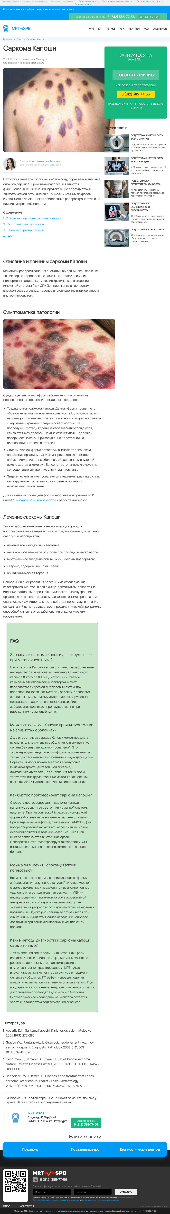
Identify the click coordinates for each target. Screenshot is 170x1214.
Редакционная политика (148, 1)
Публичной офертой (126, 1197)
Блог (6, 1206)
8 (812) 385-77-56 (121, 17)
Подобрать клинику (136, 75)
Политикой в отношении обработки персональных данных (56, 1200)
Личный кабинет (149, 16)
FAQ (146, 28)
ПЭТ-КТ (110, 28)
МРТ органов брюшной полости (32, 500)
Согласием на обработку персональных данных (100, 1200)
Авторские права (83, 4)
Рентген (134, 28)
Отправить (126, 1192)
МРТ (91, 28)
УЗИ (121, 28)
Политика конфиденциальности (117, 1)
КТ (100, 28)
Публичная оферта (87, 1)
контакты (27, 1206)
